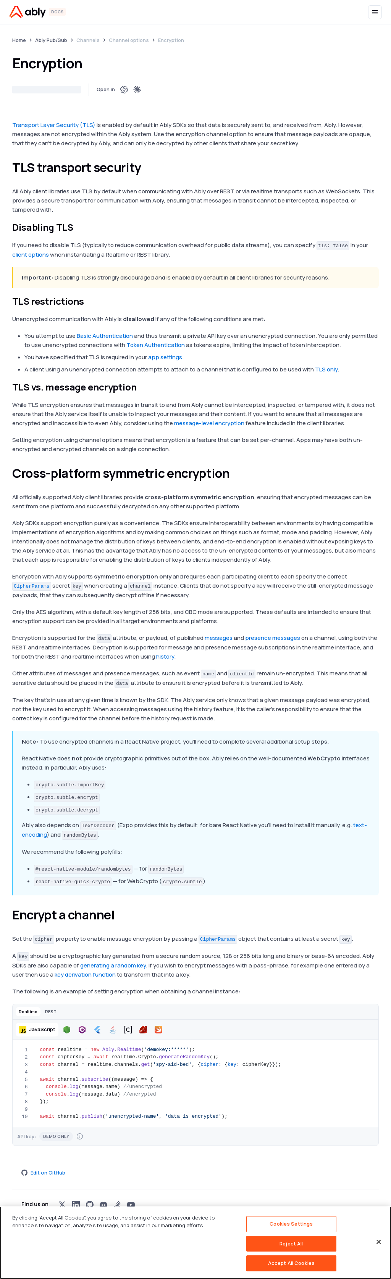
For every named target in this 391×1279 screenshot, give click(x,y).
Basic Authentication (105, 336)
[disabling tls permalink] (77, 227)
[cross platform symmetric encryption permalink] (236, 473)
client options (30, 255)
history (165, 656)
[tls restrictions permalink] (88, 301)
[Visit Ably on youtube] (131, 1205)
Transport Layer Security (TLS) (53, 125)
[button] (28, 1011)
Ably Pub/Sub (51, 40)
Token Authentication (155, 345)
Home (19, 40)
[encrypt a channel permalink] (121, 915)
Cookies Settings (291, 1223)
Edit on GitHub (43, 1172)
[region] (195, 1243)
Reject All (291, 1243)
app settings (165, 357)
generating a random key (113, 965)
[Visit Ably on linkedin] (76, 1205)
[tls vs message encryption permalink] (141, 387)
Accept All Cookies (291, 1263)
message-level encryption (209, 423)
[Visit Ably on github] (90, 1205)
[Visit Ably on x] (62, 1205)
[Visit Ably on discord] (103, 1205)
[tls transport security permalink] (148, 167)
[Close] (378, 1242)
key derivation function (85, 974)
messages (219, 638)
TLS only (326, 369)
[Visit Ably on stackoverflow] (117, 1205)
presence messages (272, 638)
